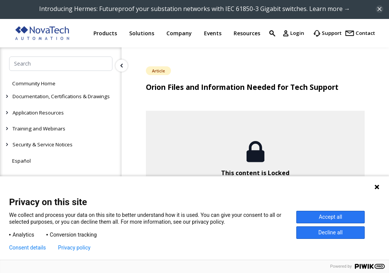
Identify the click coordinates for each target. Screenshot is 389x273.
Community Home (33, 83)
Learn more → (329, 9)
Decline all (330, 232)
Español (21, 160)
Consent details (27, 248)
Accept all (330, 217)
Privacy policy (74, 248)
